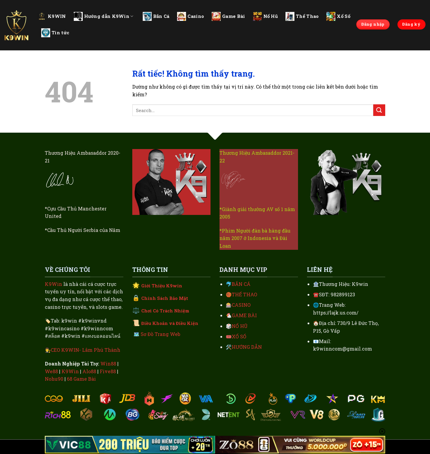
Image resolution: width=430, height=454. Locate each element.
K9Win (53, 284)
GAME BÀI (244, 315)
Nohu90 (54, 379)
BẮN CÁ (241, 284)
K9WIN (51, 16)
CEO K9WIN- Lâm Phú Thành (85, 350)
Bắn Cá (156, 16)
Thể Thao (302, 16)
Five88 (108, 371)
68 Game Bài (81, 379)
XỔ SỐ (239, 336)
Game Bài (228, 16)
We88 (51, 371)
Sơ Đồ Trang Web (160, 334)
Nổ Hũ (265, 16)
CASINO (241, 305)
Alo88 (89, 371)
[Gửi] (379, 110)
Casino (190, 16)
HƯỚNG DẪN (247, 347)
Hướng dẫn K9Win (103, 16)
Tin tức (55, 32)
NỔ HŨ (240, 326)
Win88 (108, 363)
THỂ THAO (244, 294)
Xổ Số (338, 16)
